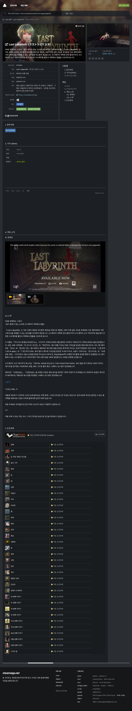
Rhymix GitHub (61, 691)
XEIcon (95, 682)
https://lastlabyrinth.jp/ (26, 95)
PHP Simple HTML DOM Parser (104, 695)
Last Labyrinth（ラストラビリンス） (26, 20)
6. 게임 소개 (68, 92)
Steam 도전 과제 (34, 109)
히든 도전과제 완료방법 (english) (29, 435)
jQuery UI (102, 676)
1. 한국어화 (68, 70)
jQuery (95, 676)
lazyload (96, 686)
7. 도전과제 (68, 100)
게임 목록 (8, 20)
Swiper (103, 686)
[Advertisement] (119, 159)
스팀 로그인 (124, 5)
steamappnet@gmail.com (107, 702)
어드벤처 (20, 104)
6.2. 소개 (70, 97)
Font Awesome (105, 682)
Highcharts (97, 692)
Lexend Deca (97, 679)
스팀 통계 (100, 434)
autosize (96, 698)
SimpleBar (96, 689)
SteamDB (11, 116)
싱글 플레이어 (21, 109)
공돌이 (95, 702)
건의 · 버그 (69, 14)
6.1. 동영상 (71, 94)
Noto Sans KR (109, 679)
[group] (108, 35)
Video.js (110, 686)
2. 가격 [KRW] (70, 73)
